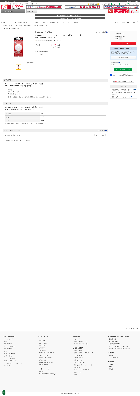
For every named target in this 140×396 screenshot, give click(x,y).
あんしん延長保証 (113, 341)
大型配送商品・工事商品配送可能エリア (123, 90)
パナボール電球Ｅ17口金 (40, 25)
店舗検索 (111, 355)
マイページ (123, 4)
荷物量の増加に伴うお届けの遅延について (70, 15)
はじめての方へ (14, 4)
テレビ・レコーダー (9, 353)
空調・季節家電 (8, 344)
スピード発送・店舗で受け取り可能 (118, 346)
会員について (42, 345)
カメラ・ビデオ (8, 356)
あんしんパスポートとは (80, 341)
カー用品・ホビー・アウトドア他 (13, 363)
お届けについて (78, 360)
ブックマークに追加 (117, 75)
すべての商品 (30, 11)
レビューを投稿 (100, 135)
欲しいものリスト (134, 4)
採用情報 (129, 1)
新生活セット (30, 22)
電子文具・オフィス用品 (10, 361)
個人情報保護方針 (43, 365)
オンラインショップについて (81, 369)
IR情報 (110, 366)
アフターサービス (43, 355)
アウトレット (7, 365)
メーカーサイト (29, 124)
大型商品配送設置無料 (115, 344)
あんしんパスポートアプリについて (83, 353)
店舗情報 (111, 353)
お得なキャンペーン (67, 22)
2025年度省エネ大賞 (19, 22)
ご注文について (78, 355)
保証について (77, 372)
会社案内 (136, 1)
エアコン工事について (80, 362)
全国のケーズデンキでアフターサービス (119, 348)
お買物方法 (42, 348)
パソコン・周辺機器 (9, 358)
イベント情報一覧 (113, 357)
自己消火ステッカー (54, 22)
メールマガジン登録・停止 (81, 344)
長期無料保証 (112, 339)
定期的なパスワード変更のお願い (70, 18)
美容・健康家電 (8, 348)
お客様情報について (79, 367)
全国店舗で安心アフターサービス (123, 82)
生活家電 (11, 25)
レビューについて (100, 130)
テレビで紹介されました (41, 22)
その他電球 (28, 25)
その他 (75, 374)
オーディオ (7, 351)
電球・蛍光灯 (19, 25)
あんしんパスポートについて (81, 350)
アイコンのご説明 (101, 32)
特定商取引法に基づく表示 (46, 362)
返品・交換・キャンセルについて (121, 97)
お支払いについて (78, 357)
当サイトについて (43, 343)
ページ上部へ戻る (133, 328)
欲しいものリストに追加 (123, 69)
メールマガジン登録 (104, 4)
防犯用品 (76, 22)
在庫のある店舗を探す (123, 57)
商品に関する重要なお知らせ (47, 374)
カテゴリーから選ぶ (7, 11)
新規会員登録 (93, 4)
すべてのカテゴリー (9, 339)
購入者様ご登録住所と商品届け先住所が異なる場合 (124, 93)
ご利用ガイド (33, 4)
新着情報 (41, 371)
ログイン (115, 4)
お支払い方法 (42, 350)
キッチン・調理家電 (9, 346)
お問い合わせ (129, 75)
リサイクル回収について (45, 357)
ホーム (5, 25)
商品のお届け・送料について (46, 352)
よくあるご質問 (24, 4)
